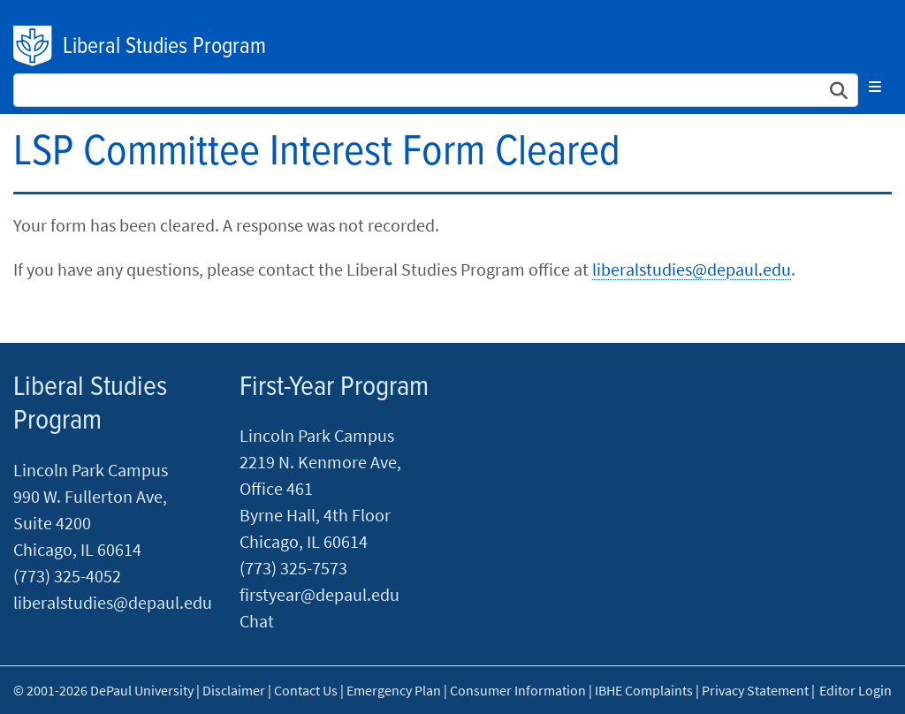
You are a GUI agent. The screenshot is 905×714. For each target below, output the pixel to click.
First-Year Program (334, 387)
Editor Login (855, 690)
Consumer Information (518, 690)
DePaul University (33, 46)
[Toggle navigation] (875, 87)
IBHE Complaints (644, 690)
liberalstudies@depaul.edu (691, 269)
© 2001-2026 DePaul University (103, 690)
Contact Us (306, 690)
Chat (257, 621)
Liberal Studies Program (164, 47)
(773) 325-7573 (293, 568)
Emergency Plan (393, 690)
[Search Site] (435, 90)
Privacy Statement (755, 690)
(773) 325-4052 (67, 576)
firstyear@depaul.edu (319, 594)
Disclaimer (233, 690)
